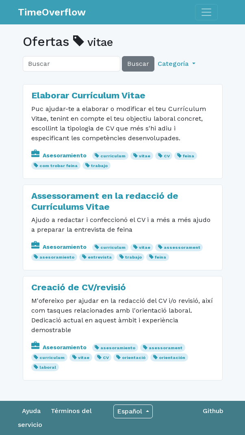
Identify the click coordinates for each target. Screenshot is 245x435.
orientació (133, 357)
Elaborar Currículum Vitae (88, 95)
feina (188, 156)
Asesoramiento (59, 155)
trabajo (99, 165)
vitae (144, 156)
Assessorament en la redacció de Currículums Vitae (104, 201)
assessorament (182, 247)
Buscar (138, 63)
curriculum (113, 156)
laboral (47, 367)
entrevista (100, 257)
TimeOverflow (52, 12)
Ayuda (31, 411)
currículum (113, 247)
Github (213, 411)
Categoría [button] (174, 63)
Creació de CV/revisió (78, 287)
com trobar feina (58, 165)
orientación (172, 357)
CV (167, 156)
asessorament (165, 347)
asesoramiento (56, 257)
